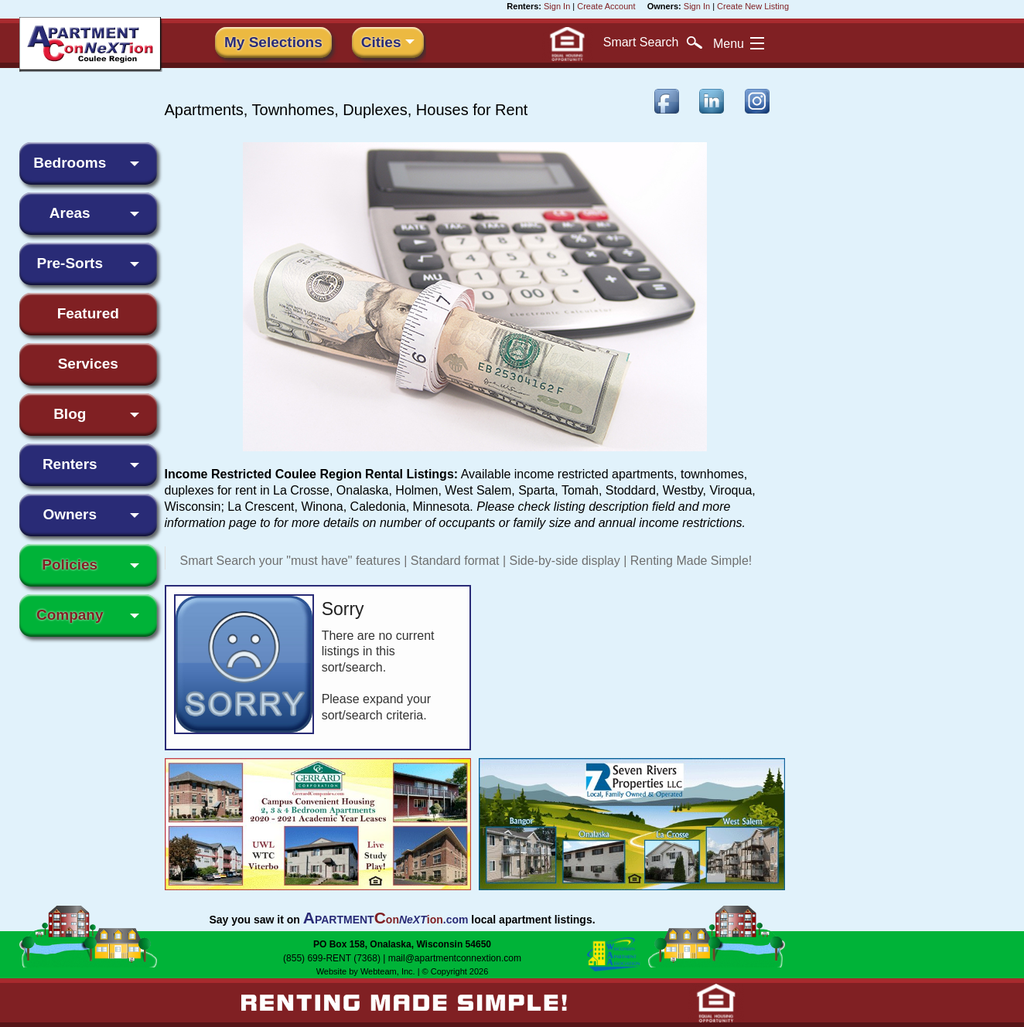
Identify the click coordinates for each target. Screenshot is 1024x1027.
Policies (69, 564)
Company (70, 615)
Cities (381, 42)
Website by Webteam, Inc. (365, 971)
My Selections (273, 42)
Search (652, 42)
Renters (70, 464)
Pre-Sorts (69, 263)
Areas (69, 213)
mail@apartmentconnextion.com (454, 958)
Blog (69, 414)
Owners (70, 514)
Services (88, 363)
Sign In (557, 6)
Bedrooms (69, 163)
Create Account (606, 6)
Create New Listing (753, 6)
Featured (88, 313)
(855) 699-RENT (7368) (332, 958)
